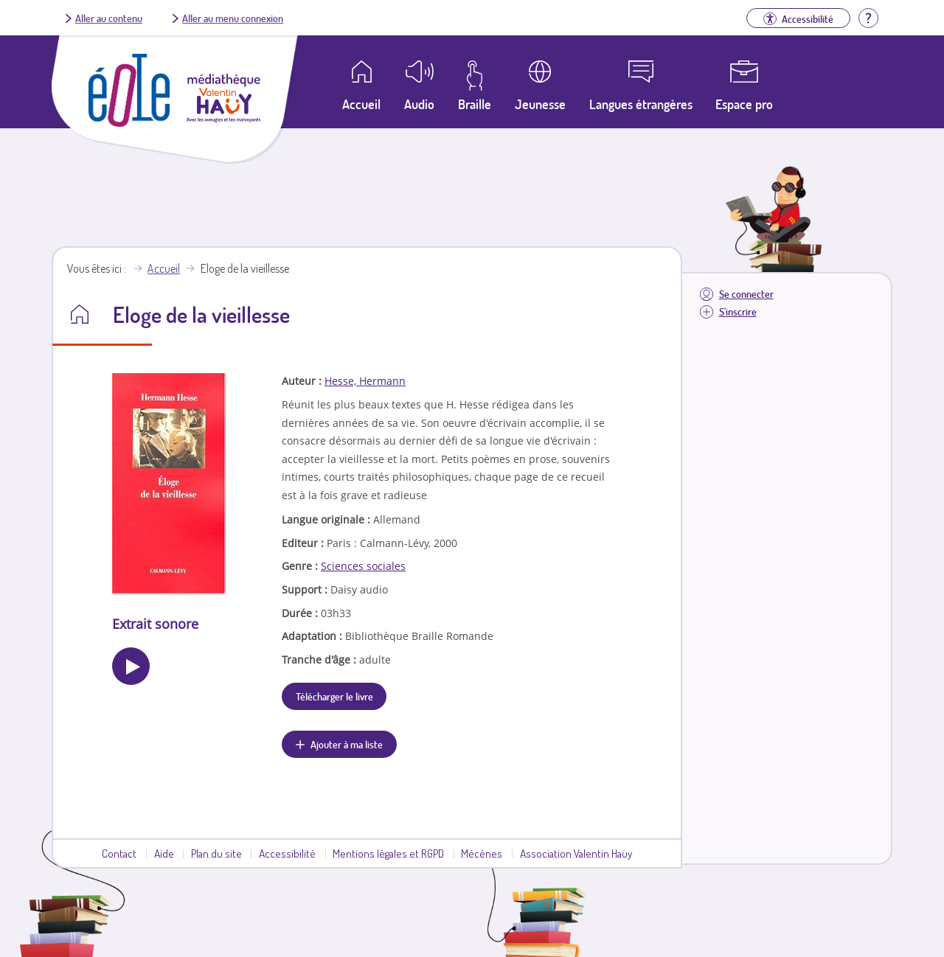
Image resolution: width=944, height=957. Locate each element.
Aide (164, 853)
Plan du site (216, 853)
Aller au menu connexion (232, 17)
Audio (419, 104)
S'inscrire (738, 311)
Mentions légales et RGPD (388, 853)
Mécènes (481, 853)
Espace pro (744, 104)
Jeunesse (540, 104)
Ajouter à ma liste (346, 744)
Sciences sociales (363, 566)
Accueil (164, 268)
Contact (119, 853)
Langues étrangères (641, 104)
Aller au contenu (108, 17)
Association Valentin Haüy (576, 853)
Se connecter (746, 294)
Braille (474, 104)
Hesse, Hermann (365, 381)
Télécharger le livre (334, 696)
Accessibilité (287, 853)
